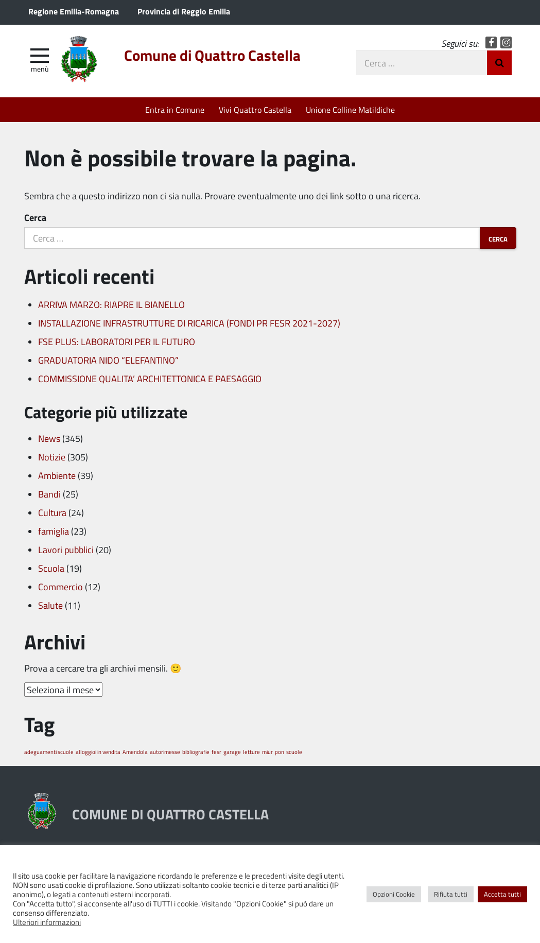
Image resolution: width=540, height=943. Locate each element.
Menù (39, 68)
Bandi (49, 494)
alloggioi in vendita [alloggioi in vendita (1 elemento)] (98, 752)
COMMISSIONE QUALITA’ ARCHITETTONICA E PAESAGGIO (150, 378)
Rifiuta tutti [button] (450, 894)
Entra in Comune (174, 109)
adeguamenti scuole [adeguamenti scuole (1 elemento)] (49, 752)
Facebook (491, 42)
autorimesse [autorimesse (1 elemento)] (165, 752)
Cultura (52, 512)
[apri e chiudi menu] (39, 54)
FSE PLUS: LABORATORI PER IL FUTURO (116, 341)
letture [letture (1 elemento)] (251, 752)
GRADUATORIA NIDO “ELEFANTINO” (108, 360)
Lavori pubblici (66, 549)
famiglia (53, 531)
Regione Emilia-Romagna (73, 11)
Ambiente (57, 475)
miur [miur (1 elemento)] (267, 752)
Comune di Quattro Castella (212, 55)
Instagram (506, 42)
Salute (50, 605)
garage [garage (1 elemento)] (232, 752)
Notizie (51, 457)
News (49, 438)
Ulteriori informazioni (47, 922)
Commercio (60, 586)
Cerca (35, 217)
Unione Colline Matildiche (350, 109)
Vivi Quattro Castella (255, 109)
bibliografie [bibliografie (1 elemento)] (196, 752)
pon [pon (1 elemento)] (279, 752)
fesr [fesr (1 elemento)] (216, 752)
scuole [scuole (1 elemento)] (294, 752)
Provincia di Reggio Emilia (183, 11)
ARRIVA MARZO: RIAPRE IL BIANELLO (111, 304)
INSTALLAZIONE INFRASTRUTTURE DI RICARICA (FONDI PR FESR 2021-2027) (189, 323)
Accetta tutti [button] (502, 894)
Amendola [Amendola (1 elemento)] (135, 752)
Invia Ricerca (499, 62)
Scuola (51, 568)
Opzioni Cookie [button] (394, 894)
